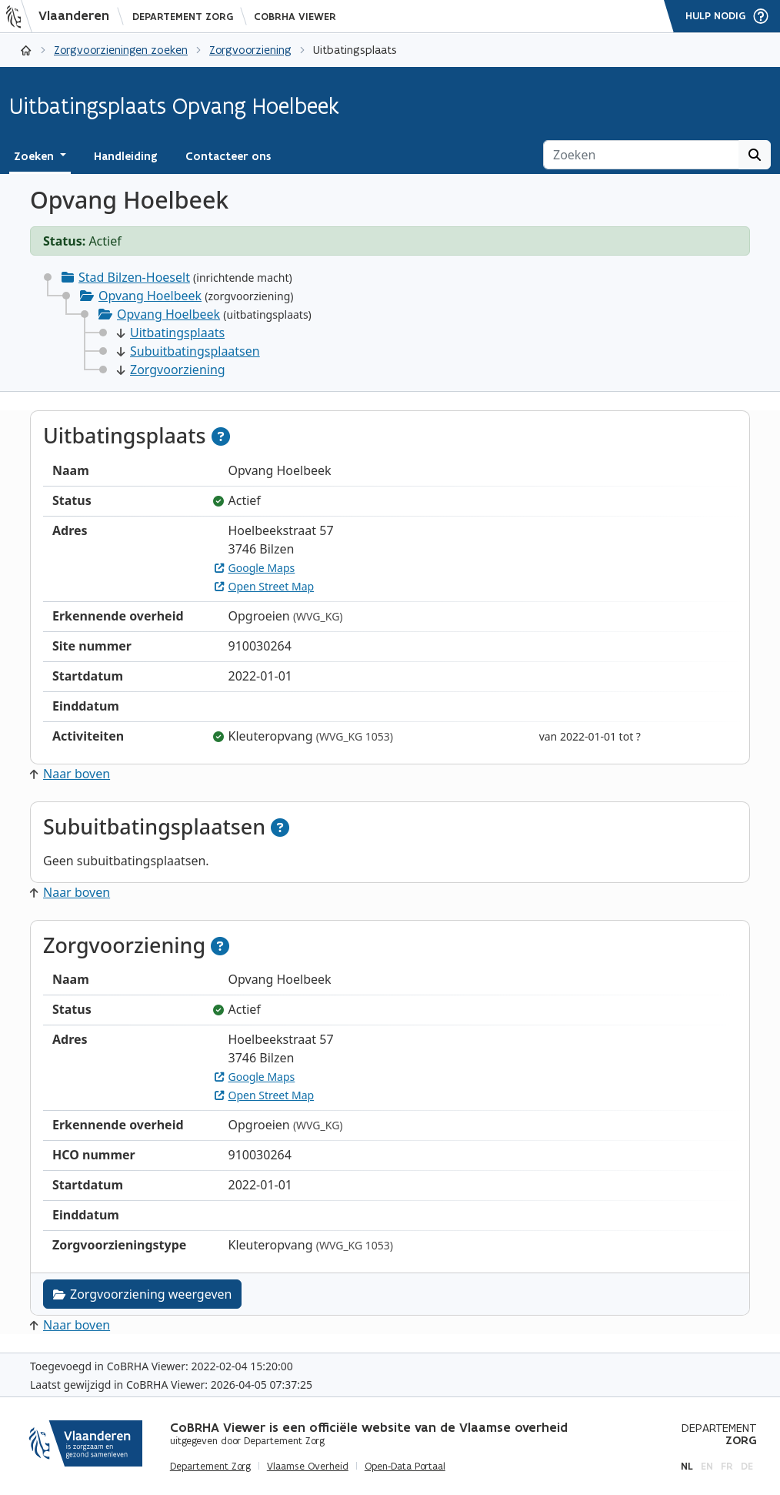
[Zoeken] (641, 154)
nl (687, 1466)
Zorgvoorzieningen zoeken (121, 49)
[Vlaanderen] (62, 16)
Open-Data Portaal (405, 1466)
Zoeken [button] (35, 156)
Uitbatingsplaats (171, 332)
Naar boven (70, 773)
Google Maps (255, 567)
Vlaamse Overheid (307, 1466)
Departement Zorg (182, 16)
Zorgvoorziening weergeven (142, 1294)
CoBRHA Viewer (295, 16)
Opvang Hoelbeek (150, 295)
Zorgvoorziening (250, 49)
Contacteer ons (228, 156)
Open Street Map (265, 586)
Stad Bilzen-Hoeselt (134, 277)
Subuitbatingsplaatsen (188, 351)
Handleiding (126, 156)
